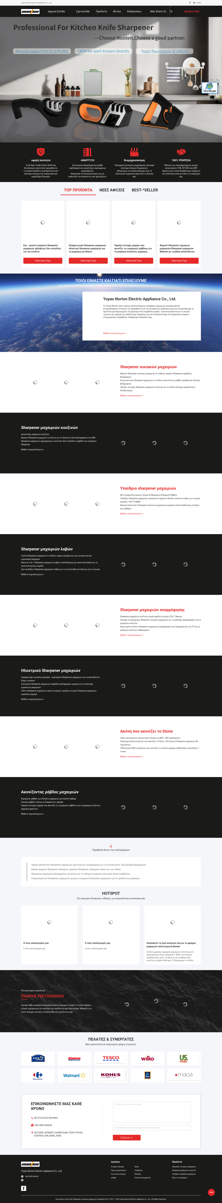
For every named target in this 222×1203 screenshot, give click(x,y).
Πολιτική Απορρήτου (143, 1178)
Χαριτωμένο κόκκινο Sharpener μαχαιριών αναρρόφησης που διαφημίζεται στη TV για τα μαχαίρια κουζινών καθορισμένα (160, 628)
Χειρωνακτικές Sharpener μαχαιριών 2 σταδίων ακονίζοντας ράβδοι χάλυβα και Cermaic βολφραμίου (160, 382)
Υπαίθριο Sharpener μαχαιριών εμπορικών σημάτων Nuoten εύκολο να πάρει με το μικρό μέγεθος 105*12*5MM (160, 500)
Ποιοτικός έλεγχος (118, 1174)
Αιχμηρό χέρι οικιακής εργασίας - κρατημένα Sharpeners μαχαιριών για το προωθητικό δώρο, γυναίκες (60, 679)
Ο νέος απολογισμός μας (36, 943)
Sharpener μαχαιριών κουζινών (49, 427)
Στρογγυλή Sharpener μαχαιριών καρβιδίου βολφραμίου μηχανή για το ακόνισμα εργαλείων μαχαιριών (57, 685)
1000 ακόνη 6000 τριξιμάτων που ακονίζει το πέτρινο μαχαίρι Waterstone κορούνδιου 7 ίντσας (159, 750)
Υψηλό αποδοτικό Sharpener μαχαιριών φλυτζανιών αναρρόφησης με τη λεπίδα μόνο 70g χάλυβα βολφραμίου (88, 864)
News (137, 1167)
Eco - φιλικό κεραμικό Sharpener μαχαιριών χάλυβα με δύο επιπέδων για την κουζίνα (42, 248)
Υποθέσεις (139, 1170)
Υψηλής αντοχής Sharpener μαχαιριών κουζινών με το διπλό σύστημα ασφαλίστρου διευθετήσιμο (157, 389)
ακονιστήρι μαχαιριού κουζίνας (35, 434)
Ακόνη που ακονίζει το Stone (146, 731)
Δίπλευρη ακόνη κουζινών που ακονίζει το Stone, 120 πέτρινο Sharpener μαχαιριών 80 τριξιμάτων (159, 743)
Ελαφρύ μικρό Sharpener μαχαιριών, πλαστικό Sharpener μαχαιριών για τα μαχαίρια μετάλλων (87, 248)
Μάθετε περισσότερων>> (114, 333)
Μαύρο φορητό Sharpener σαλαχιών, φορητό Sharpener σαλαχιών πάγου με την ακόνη (75, 869)
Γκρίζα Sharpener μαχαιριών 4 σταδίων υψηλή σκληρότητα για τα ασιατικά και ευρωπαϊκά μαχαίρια (56, 557)
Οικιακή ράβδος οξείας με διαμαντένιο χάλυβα (42, 802)
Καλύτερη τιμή (42, 260)
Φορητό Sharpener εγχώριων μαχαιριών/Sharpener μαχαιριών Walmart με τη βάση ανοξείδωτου (177, 248)
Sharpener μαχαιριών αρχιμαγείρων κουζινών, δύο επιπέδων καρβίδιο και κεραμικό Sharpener (58, 443)
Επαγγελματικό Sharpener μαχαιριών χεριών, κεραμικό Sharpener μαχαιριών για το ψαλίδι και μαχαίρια (85, 878)
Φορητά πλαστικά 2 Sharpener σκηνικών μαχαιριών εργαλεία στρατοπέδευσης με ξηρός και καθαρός (159, 507)
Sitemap (138, 1174)
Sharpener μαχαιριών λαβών (47, 549)
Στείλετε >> (127, 1137)
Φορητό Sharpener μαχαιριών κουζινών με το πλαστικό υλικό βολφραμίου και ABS (58, 438)
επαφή (113, 1178)
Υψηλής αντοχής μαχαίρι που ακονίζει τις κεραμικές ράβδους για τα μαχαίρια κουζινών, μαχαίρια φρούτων (133, 248)
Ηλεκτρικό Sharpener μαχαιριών (50, 670)
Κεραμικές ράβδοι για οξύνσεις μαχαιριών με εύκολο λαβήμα (48, 799)
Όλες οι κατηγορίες (179, 1178)
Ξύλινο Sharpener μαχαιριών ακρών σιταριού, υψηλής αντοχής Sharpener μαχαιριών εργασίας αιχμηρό (59, 692)
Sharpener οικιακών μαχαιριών (148, 367)
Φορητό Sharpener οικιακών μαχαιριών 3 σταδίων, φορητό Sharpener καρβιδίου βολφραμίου (156, 375)
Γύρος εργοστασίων (118, 1170)
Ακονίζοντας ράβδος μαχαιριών (50, 792)
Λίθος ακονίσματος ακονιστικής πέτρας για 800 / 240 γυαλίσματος (150, 738)
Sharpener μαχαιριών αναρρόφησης (152, 609)
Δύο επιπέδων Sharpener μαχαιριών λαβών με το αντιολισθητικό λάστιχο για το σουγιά (60, 569)
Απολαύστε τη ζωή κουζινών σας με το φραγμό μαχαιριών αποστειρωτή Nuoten (171, 945)
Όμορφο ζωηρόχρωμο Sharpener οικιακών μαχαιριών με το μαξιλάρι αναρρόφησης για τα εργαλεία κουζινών (160, 621)
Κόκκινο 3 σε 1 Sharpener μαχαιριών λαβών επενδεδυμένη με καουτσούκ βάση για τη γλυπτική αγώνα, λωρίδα (59, 564)
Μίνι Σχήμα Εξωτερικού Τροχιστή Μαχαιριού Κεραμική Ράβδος (148, 495)
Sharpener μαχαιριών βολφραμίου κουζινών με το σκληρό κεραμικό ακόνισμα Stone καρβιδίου (80, 874)
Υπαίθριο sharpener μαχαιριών (148, 488)
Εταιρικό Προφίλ (117, 1167)
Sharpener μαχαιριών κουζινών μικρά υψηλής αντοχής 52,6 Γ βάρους (151, 616)
